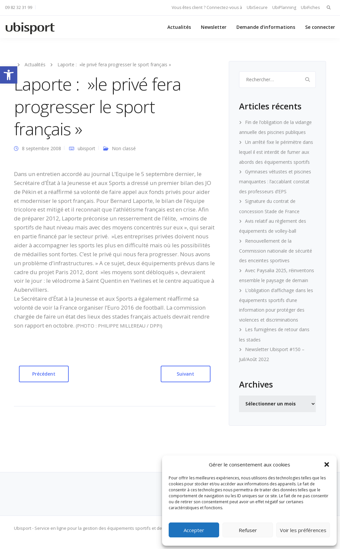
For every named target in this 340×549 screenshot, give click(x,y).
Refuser (248, 530)
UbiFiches (310, 7)
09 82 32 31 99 (18, 7)
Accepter (194, 530)
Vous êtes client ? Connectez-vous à (207, 7)
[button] (8, 75)
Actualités (179, 27)
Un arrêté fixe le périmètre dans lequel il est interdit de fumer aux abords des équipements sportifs (276, 152)
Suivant (185, 374)
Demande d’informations (265, 27)
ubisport (86, 148)
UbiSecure (257, 7)
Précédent (43, 374)
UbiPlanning (284, 7)
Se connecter (320, 27)
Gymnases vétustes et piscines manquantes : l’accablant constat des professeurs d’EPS (275, 181)
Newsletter (213, 27)
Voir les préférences (303, 530)
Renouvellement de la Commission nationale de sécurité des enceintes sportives (275, 251)
